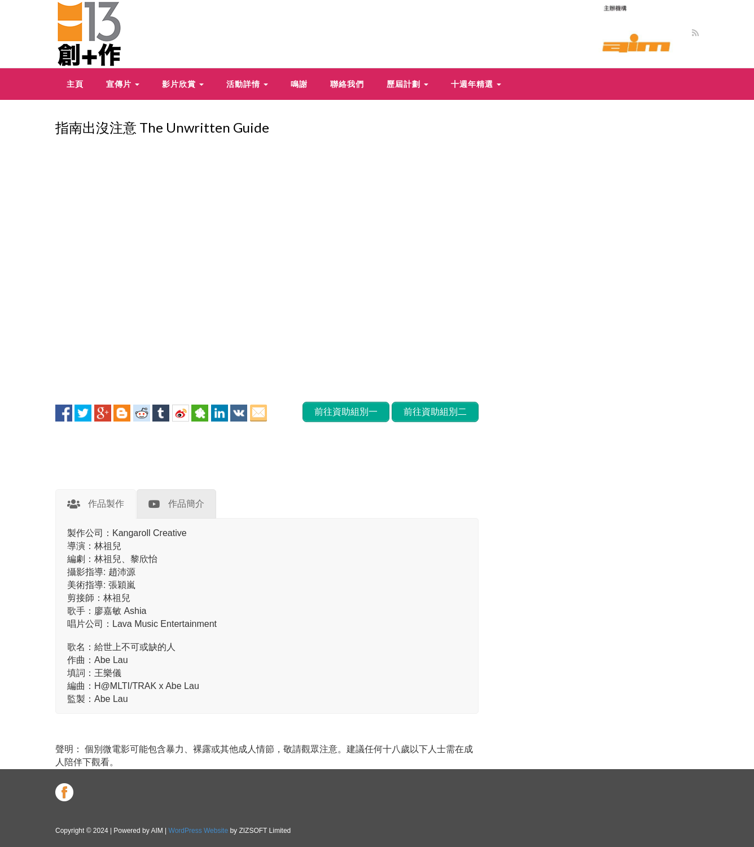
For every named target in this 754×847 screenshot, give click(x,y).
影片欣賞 (183, 84)
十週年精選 (476, 84)
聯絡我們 (347, 84)
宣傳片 (122, 84)
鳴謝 (299, 84)
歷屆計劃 (407, 84)
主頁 (75, 84)
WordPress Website (199, 831)
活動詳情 (247, 84)
